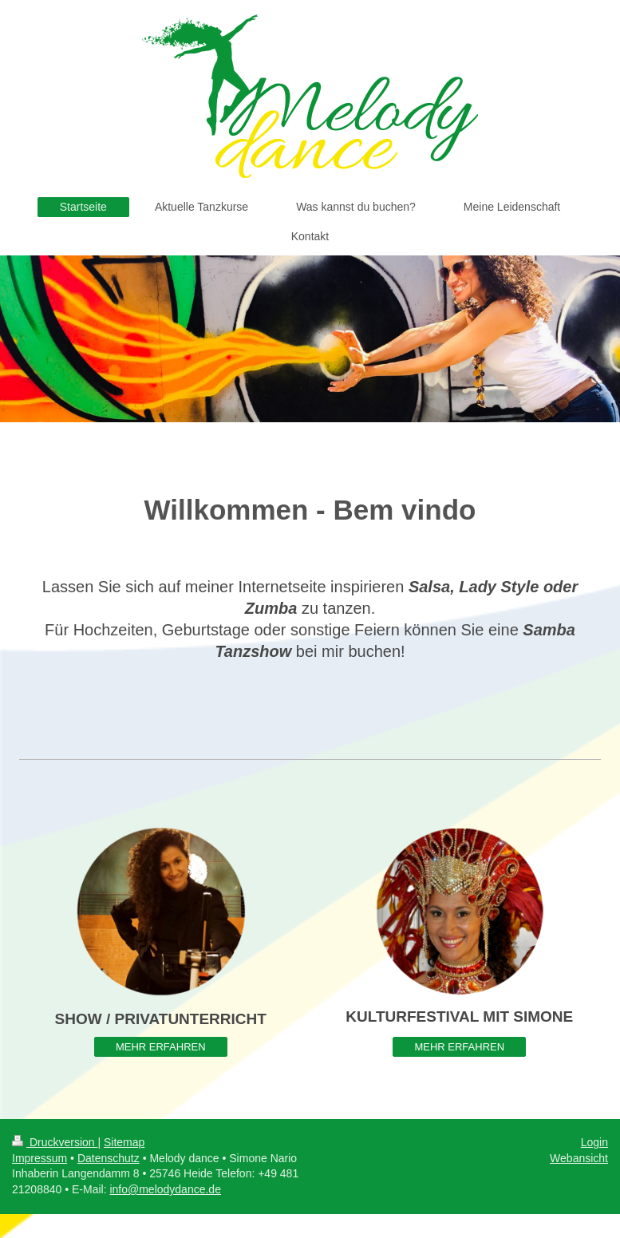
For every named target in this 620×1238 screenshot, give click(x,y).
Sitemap (124, 1142)
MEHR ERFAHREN (161, 1047)
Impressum (39, 1158)
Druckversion (54, 1142)
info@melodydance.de (165, 1189)
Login (594, 1142)
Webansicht (579, 1158)
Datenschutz (108, 1158)
